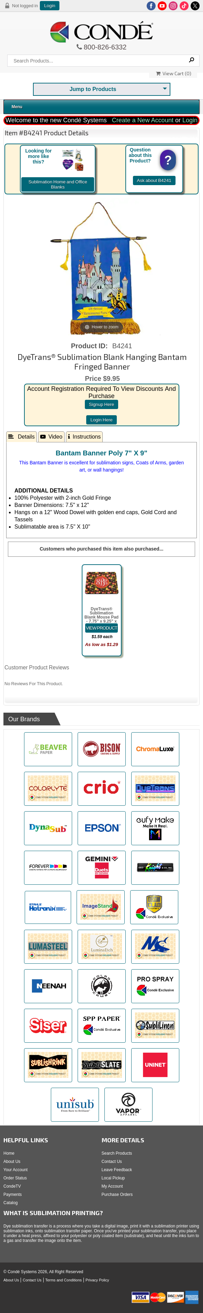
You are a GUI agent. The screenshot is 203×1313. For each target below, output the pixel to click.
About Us (11, 1161)
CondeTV (12, 1186)
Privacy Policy (97, 1280)
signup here (101, 404)
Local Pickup (113, 1178)
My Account (112, 1186)
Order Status (15, 1178)
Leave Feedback (117, 1169)
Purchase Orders (117, 1194)
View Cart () (173, 73)
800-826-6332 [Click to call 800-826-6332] (104, 47)
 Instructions (84, 436)
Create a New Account (142, 120)
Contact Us (112, 1161)
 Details (21, 436)
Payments (12, 1194)
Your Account (15, 1169)
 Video (51, 436)
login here (101, 420)
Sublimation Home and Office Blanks (58, 184)
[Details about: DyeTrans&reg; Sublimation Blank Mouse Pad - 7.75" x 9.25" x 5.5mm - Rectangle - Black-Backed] (101, 628)
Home (8, 1153)
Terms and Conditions (63, 1280)
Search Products (117, 1153)
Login (49, 5)
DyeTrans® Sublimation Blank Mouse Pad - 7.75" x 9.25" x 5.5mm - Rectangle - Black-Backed (101, 621)
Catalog (10, 1202)
